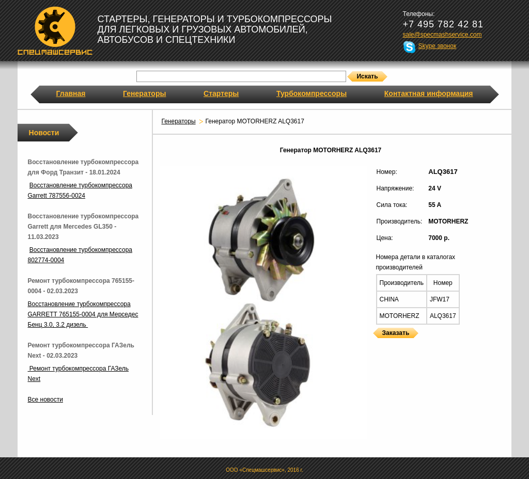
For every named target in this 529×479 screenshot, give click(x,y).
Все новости (45, 399)
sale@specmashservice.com (442, 34)
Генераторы (144, 93)
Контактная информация (428, 93)
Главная (71, 93)
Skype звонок (437, 46)
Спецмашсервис (55, 30)
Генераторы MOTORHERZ (376, 344)
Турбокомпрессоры (311, 93)
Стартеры (221, 93)
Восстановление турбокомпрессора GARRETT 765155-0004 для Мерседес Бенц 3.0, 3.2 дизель (83, 314)
